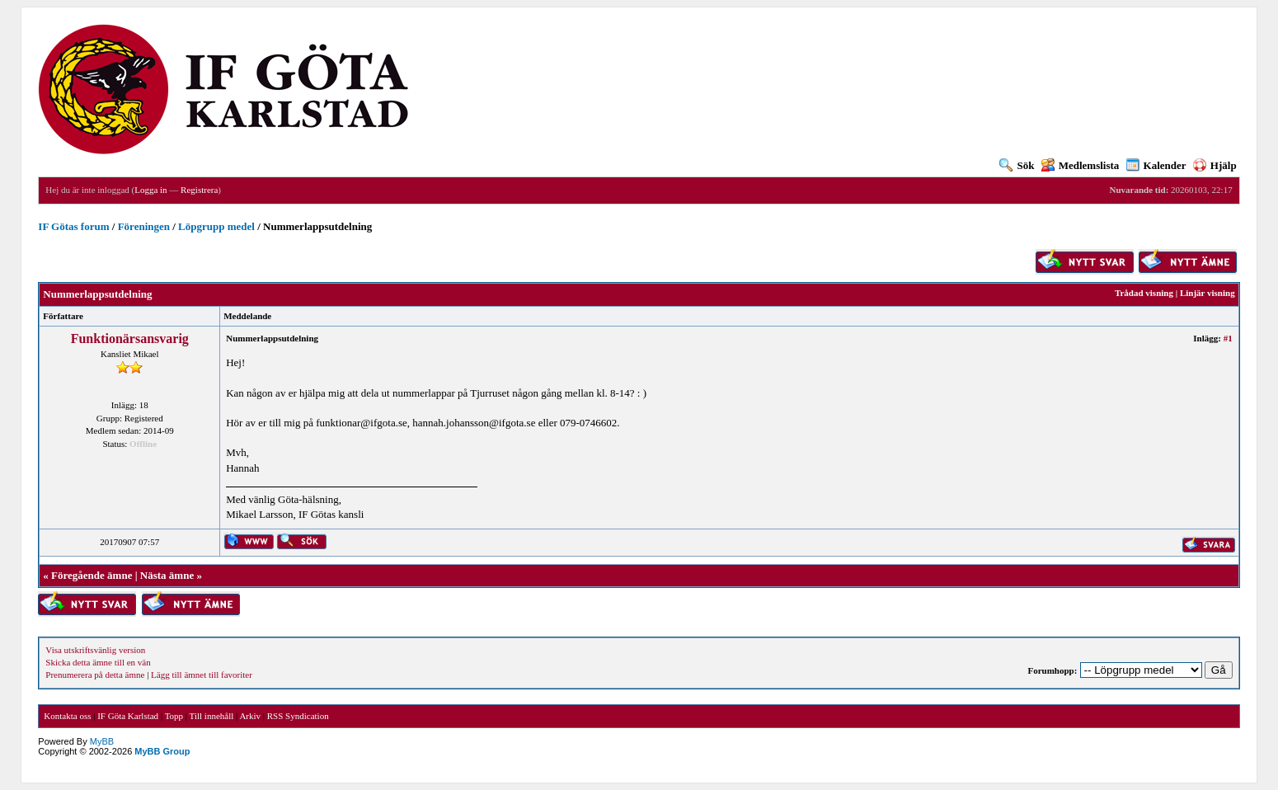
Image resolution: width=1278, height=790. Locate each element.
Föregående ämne (91, 575)
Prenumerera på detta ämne (94, 674)
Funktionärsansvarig (130, 339)
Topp (174, 716)
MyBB (102, 741)
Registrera (199, 190)
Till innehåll (212, 716)
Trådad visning (1144, 293)
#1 (1228, 338)
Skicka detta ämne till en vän (97, 662)
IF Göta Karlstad (127, 716)
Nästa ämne (167, 575)
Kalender (1156, 165)
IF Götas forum (73, 226)
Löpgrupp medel (216, 226)
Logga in (150, 190)
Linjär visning (1207, 293)
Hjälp (1215, 165)
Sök (1016, 165)
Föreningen (144, 226)
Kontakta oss (67, 716)
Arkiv (250, 716)
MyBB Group (162, 751)
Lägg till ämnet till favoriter (201, 674)
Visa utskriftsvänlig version (95, 650)
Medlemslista (1080, 165)
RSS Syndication (298, 716)
